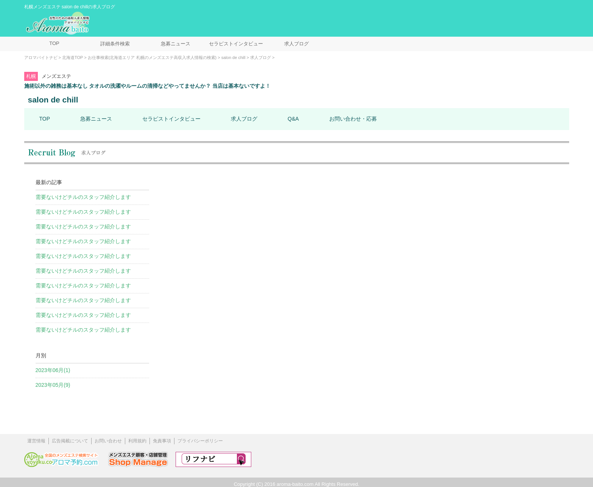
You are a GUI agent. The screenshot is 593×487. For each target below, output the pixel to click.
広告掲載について (70, 441)
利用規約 (137, 441)
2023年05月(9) (53, 385)
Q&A (293, 119)
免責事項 (162, 441)
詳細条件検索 (115, 44)
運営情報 (36, 441)
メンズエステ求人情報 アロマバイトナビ (58, 23)
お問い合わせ (108, 441)
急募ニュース (175, 44)
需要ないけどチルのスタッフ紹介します (83, 197)
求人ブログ (296, 44)
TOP (54, 43)
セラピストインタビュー (236, 44)
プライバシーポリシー (200, 441)
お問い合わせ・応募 (353, 119)
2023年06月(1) (53, 370)
